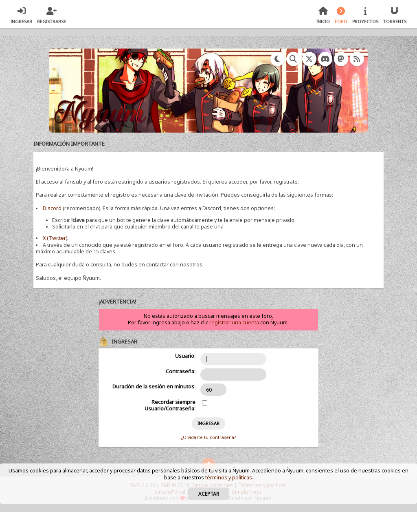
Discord (52, 208)
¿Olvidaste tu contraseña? (208, 437)
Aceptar (208, 493)
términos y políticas (228, 477)
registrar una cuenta (234, 322)
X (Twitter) (55, 238)
